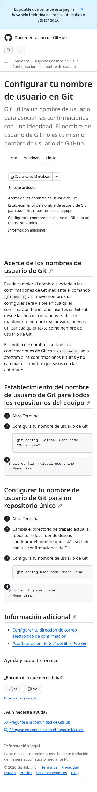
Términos (49, 767)
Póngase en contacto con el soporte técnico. (44, 729)
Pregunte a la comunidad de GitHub (37, 722)
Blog (75, 772)
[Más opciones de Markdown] (56, 176)
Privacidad (70, 767)
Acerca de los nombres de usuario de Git (42, 266)
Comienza (20, 61)
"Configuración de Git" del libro (49, 643)
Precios (26, 772)
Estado (10, 772)
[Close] (82, 8)
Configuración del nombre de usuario (44, 66)
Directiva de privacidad (20, 698)
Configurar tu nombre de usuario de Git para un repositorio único (41, 498)
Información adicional (40, 616)
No (32, 688)
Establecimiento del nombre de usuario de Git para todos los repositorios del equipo (47, 395)
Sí (13, 688)
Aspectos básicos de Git (54, 61)
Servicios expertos (51, 772)
